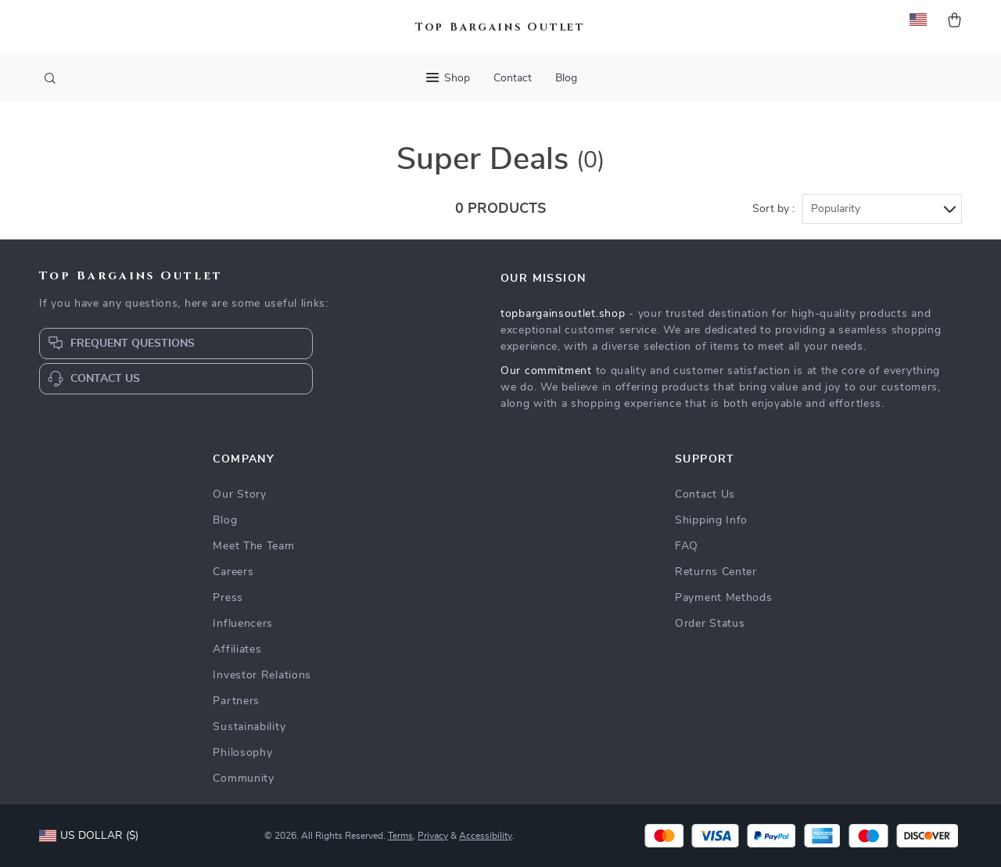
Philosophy (242, 752)
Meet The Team (253, 546)
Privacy (433, 835)
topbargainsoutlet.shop (562, 313)
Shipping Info (711, 520)
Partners (236, 701)
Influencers (243, 623)
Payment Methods (724, 597)
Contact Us (705, 494)
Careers (233, 572)
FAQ (686, 546)
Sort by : (773, 208)
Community (243, 778)
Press (228, 597)
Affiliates (237, 649)
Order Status (709, 623)
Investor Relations (262, 675)
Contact (512, 78)
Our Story (239, 494)
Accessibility (485, 835)
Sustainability (249, 726)
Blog (566, 78)
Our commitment (546, 370)
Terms (400, 835)
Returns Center (716, 572)
